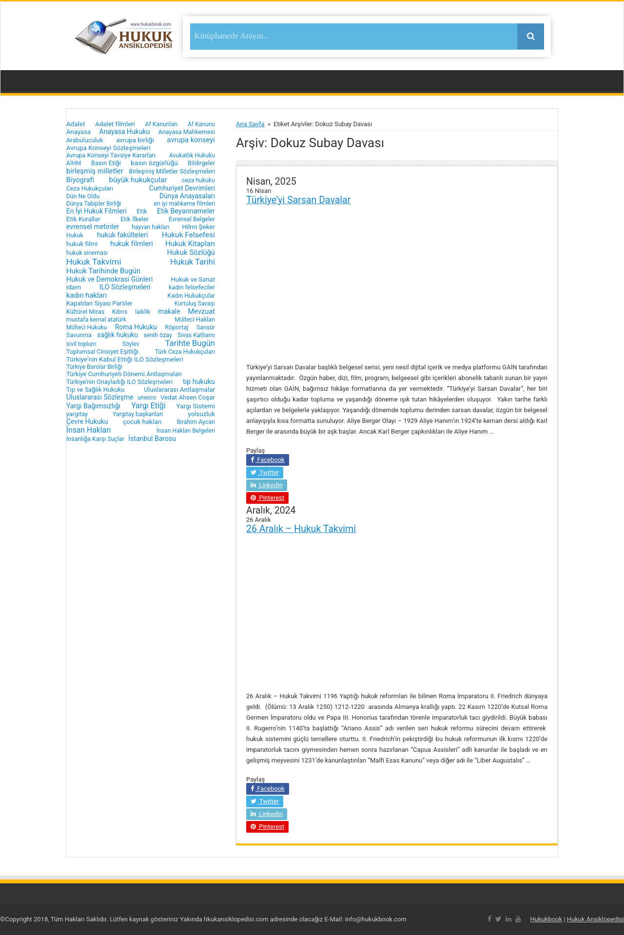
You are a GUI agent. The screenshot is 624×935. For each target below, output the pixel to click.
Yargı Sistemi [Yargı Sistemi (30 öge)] (195, 406)
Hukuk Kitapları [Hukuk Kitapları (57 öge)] (190, 243)
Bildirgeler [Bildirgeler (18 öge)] (201, 163)
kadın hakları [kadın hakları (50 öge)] (86, 295)
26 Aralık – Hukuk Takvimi (301, 528)
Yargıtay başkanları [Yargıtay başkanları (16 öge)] (138, 414)
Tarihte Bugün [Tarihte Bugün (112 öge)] (190, 343)
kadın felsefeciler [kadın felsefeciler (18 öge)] (192, 287)
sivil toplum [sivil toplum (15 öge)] (81, 344)
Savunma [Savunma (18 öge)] (79, 335)
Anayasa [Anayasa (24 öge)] (78, 131)
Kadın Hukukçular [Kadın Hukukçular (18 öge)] (191, 295)
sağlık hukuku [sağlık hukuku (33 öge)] (117, 335)
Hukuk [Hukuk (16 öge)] (74, 235)
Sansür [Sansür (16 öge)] (205, 327)
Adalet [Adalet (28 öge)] (75, 124)
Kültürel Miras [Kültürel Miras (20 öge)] (85, 311)
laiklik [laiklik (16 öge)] (142, 311)
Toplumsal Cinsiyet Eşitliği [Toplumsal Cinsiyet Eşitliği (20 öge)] (102, 351)
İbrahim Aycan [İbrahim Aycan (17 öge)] (195, 421)
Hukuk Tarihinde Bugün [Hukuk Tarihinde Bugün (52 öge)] (103, 271)
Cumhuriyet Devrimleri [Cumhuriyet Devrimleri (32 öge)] (182, 188)
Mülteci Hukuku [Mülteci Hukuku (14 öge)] (86, 327)
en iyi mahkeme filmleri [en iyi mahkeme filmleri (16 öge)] (184, 203)
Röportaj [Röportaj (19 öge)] (176, 327)
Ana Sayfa (250, 124)
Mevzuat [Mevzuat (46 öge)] (201, 311)
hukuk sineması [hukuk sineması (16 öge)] (87, 252)
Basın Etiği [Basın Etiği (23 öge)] (106, 163)
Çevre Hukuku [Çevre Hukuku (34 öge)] (87, 421)
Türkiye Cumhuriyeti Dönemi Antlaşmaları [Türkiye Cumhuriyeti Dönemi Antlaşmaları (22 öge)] (124, 374)
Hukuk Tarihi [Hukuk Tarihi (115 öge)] (192, 262)
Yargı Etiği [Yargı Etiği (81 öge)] (148, 405)
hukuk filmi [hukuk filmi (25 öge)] (82, 244)
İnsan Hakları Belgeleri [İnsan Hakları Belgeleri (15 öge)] (185, 430)
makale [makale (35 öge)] (169, 311)
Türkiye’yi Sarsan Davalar (298, 200)
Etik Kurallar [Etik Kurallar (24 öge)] (83, 219)
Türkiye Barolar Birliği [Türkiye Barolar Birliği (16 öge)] (94, 366)
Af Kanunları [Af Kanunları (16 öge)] (161, 124)
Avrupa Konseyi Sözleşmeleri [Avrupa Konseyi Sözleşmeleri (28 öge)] (108, 148)
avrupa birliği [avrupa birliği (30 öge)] (135, 140)
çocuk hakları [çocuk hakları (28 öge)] (142, 421)
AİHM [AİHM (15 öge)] (73, 163)
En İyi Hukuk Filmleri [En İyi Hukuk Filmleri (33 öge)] (96, 211)
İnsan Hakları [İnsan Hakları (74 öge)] (88, 430)
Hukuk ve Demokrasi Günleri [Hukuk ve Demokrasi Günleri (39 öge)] (109, 279)
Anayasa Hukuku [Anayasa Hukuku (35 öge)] (124, 131)
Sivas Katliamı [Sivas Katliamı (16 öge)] (196, 335)
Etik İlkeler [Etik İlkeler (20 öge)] (134, 219)
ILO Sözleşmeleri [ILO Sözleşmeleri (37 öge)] (125, 287)
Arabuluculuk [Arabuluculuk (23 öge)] (84, 140)
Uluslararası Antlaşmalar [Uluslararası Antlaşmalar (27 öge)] (179, 389)
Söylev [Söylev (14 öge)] (130, 344)
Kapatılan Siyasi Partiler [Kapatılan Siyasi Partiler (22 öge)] (99, 303)
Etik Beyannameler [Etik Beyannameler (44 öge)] (186, 211)
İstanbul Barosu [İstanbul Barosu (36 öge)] (152, 438)
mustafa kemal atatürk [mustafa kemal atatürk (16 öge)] (96, 319)
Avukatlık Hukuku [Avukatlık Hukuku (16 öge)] (192, 155)
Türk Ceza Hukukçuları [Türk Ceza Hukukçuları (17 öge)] (185, 351)
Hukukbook (546, 919)
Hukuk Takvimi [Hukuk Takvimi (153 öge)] (93, 262)
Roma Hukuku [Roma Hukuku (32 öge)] (136, 327)
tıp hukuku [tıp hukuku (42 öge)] (199, 382)
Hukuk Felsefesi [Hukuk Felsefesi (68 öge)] (188, 234)
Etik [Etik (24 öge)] (141, 211)
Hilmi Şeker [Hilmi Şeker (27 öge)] (198, 226)
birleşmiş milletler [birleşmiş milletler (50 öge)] (94, 171)
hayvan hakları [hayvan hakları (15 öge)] (150, 227)
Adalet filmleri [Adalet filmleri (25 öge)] (115, 124)
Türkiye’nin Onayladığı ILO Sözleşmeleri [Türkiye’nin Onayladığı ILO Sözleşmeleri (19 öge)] (119, 381)
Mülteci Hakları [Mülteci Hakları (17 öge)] (195, 319)
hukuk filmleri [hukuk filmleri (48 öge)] (131, 243)
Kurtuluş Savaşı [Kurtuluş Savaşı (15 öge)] (195, 303)
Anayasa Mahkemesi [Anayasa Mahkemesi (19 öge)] (186, 131)
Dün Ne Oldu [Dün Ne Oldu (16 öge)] (82, 196)
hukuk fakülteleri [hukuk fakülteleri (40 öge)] (122, 235)
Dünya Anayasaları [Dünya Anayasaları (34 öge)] (187, 196)
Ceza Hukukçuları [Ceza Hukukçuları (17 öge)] (89, 188)
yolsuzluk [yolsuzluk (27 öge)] (201, 414)
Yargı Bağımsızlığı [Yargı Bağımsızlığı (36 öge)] (93, 406)
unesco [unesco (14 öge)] (146, 397)
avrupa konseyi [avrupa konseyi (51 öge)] (191, 139)
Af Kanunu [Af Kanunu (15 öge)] (201, 124)
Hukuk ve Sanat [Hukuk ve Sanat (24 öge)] (193, 279)
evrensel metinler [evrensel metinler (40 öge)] (92, 226)
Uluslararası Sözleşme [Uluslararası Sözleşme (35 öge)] (100, 397)
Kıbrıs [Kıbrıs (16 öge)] (119, 311)
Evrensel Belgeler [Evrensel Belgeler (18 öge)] (192, 219)
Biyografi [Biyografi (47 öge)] (80, 179)
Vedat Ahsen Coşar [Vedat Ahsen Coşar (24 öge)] (187, 397)
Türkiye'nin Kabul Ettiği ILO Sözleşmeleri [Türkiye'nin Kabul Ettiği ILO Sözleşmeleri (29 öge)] (124, 359)
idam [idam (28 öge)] (73, 287)
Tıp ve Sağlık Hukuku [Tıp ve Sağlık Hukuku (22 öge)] (95, 389)
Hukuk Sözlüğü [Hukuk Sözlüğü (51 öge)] (191, 252)
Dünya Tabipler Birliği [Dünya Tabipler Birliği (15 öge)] (93, 203)
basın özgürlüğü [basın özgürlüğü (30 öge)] (154, 163)
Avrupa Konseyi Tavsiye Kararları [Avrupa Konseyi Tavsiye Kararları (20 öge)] (111, 155)
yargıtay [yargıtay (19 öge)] (77, 414)
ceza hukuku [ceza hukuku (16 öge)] (198, 180)
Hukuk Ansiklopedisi (595, 919)
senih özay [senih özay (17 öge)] (157, 335)
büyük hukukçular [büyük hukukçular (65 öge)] (138, 179)
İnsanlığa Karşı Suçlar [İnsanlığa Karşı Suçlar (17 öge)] (95, 438)
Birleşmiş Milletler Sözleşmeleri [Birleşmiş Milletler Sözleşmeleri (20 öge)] (172, 171)
